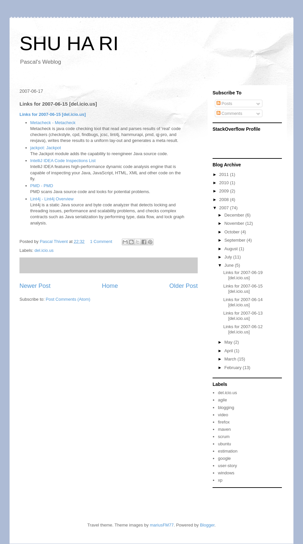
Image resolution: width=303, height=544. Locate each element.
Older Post (183, 286)
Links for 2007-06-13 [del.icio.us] (242, 316)
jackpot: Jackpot (45, 147)
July (228, 257)
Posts (224, 103)
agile (222, 399)
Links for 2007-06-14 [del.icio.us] (242, 302)
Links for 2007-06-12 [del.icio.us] (242, 329)
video (223, 414)
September (235, 240)
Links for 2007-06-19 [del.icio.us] (242, 275)
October (232, 231)
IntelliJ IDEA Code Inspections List (63, 160)
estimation (227, 451)
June (229, 265)
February (233, 367)
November (235, 223)
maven (224, 429)
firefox (223, 422)
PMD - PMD (41, 185)
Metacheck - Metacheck (53, 122)
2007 (224, 207)
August (231, 248)
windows (226, 472)
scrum (223, 436)
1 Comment (101, 241)
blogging (226, 407)
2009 (224, 190)
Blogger (207, 525)
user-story (227, 465)
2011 (224, 174)
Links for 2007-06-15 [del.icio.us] (52, 114)
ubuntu (224, 443)
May (229, 342)
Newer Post (34, 286)
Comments (229, 113)
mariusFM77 (162, 525)
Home (110, 286)
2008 (224, 199)
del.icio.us (44, 250)
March (231, 359)
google (224, 458)
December (235, 215)
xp (220, 480)
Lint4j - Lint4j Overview (52, 198)
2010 (224, 182)
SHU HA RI (68, 43)
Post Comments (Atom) (68, 299)
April (229, 350)
